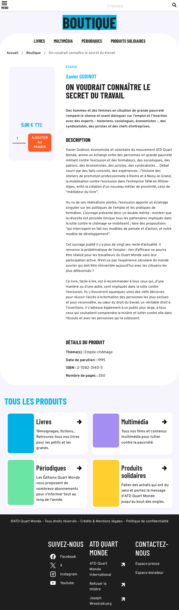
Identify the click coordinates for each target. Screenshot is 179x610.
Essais (71, 67)
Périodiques (92, 41)
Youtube (67, 577)
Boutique (33, 53)
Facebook (68, 551)
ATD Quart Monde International (100, 564)
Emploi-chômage (98, 352)
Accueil (12, 53)
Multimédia (63, 41)
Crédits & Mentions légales (101, 516)
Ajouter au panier (40, 142)
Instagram (68, 568)
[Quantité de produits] (19, 138)
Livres (39, 41)
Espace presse (147, 558)
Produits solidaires (128, 41)
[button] (4, 8)
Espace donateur (149, 567)
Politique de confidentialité (147, 516)
